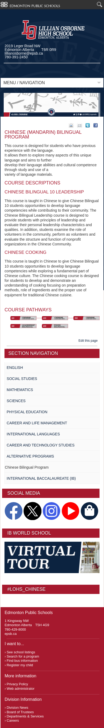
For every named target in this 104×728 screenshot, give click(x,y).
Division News (17, 708)
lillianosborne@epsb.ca (24, 53)
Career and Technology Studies (40, 445)
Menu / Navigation (24, 82)
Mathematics (20, 390)
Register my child (20, 665)
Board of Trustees (20, 712)
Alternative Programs (30, 456)
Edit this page (88, 340)
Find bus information (22, 661)
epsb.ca (10, 634)
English (15, 367)
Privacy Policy (17, 684)
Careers (13, 720)
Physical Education (27, 412)
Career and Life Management (37, 423)
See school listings (21, 652)
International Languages (33, 434)
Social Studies (22, 379)
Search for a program (23, 656)
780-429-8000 (15, 629)
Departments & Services (25, 716)
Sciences (16, 401)
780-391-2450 (16, 57)
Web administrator (20, 689)
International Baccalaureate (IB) (41, 478)
